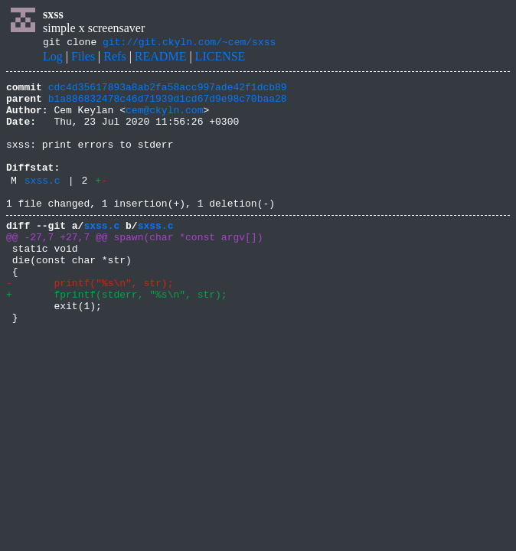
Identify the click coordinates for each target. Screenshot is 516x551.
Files (83, 58)
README (161, 58)
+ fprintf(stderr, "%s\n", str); (116, 335)
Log (53, 58)
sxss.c (42, 203)
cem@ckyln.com (164, 119)
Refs (114, 58)
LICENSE (220, 58)
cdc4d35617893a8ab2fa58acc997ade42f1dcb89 (167, 91)
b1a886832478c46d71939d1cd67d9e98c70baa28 (167, 105)
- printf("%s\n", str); (89, 321)
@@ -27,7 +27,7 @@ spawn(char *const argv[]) (134, 266)
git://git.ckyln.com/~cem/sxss (189, 44)
